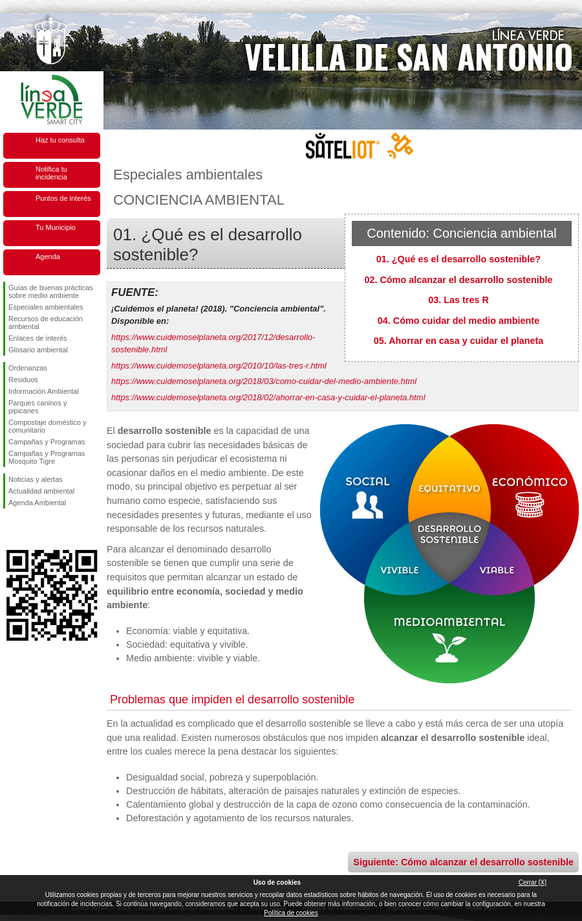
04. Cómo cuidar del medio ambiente (458, 320)
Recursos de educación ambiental (45, 322)
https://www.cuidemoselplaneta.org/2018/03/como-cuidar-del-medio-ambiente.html (263, 381)
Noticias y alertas (35, 479)
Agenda (48, 256)
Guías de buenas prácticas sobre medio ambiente (50, 291)
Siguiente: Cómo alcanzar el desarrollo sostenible (463, 862)
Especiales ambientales (45, 307)
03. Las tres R (458, 300)
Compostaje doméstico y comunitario (47, 426)
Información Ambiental (43, 391)
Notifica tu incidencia (51, 173)
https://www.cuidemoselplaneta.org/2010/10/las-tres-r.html (219, 365)
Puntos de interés (63, 198)
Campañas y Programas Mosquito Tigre (46, 457)
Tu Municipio (56, 227)
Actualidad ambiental (41, 491)
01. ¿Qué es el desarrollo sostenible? (458, 259)
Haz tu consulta (60, 140)
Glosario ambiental (38, 350)
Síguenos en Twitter (32, 529)
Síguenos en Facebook (11, 529)
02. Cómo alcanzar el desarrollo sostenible (458, 280)
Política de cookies (291, 912)
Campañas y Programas (46, 442)
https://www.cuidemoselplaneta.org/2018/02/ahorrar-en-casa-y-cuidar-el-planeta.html (268, 397)
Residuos (23, 379)
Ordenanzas (27, 368)
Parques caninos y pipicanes (37, 407)
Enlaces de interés (37, 338)
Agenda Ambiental (37, 502)
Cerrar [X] (532, 882)
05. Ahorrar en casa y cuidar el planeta (459, 340)
